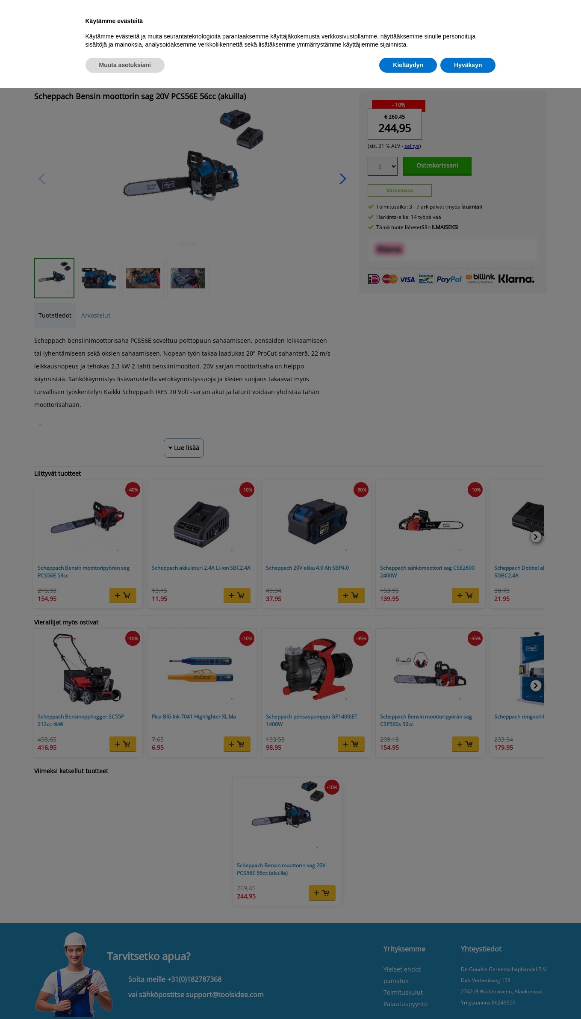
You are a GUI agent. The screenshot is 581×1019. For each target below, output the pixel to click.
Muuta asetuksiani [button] (125, 65)
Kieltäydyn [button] (408, 65)
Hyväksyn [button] (468, 65)
